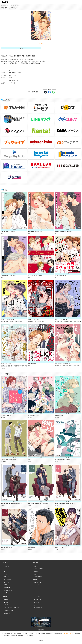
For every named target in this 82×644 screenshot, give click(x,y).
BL (9, 70)
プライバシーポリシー (69, 633)
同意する (41, 640)
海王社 (10, 77)
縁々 (2, 52)
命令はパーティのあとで (15, 72)
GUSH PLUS (12, 75)
